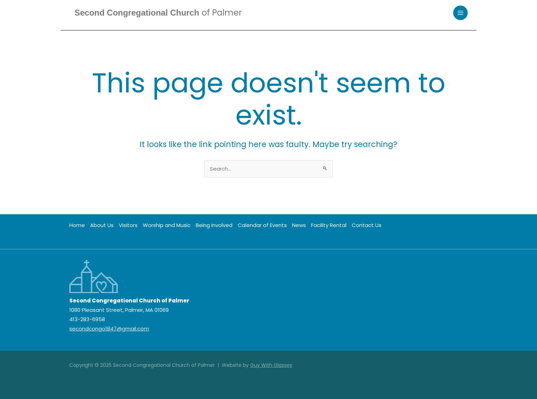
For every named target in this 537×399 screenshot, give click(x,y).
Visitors (128, 225)
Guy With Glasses (271, 365)
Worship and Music (167, 225)
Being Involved (214, 225)
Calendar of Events (262, 225)
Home (77, 225)
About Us (102, 225)
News (299, 225)
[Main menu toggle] (460, 13)
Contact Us (366, 225)
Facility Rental (328, 225)
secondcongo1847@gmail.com (109, 328)
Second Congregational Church (158, 12)
